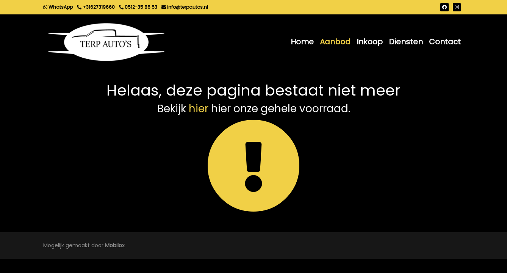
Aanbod (335, 41)
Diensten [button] (406, 41)
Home (302, 41)
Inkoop (370, 41)
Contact (445, 41)
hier (198, 108)
